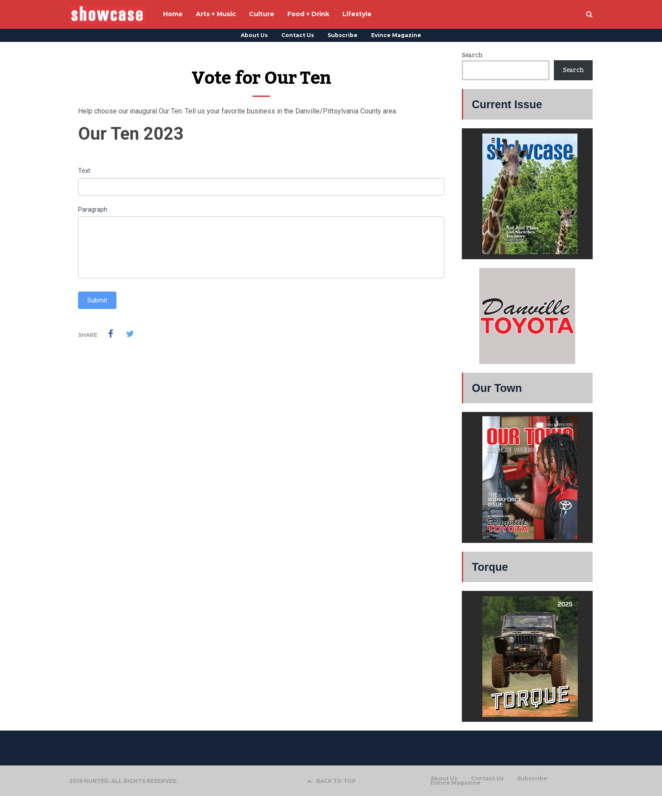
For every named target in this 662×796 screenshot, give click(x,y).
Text (84, 171)
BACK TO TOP (331, 781)
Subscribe (343, 35)
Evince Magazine (396, 35)
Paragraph (92, 209)
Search (472, 55)
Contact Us (297, 35)
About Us (254, 35)
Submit (97, 300)
